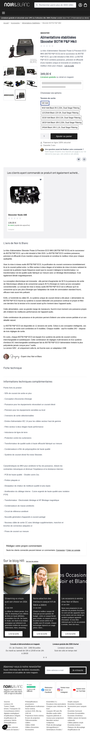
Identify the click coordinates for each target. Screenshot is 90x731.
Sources (7, 702)
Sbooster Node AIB (17, 215)
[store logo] (17, 4)
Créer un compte (73, 550)
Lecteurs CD (8, 704)
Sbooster (45, 33)
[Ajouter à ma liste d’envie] (78, 159)
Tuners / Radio (9, 706)
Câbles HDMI (29, 725)
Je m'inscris (77, 670)
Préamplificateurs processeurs (31, 703)
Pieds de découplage (53, 727)
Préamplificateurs (10, 723)
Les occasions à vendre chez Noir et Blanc (72, 600)
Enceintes (7, 725)
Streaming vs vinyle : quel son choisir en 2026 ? (16, 601)
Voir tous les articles (32, 561)
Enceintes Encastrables (75, 713)
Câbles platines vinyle (74, 723)
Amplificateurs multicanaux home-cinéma (34, 707)
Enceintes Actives (73, 725)
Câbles (27, 723)
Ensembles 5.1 (51, 702)
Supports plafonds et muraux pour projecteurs (54, 719)
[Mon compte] (80, 5)
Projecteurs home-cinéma (34, 716)
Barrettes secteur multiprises (52, 724)
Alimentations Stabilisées (31, 23)
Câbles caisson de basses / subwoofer (76, 719)
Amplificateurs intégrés (12, 716)
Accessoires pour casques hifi (76, 707)
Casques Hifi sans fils (53, 713)
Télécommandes (31, 720)
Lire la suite (69, 66)
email (76, 152)
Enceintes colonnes (11, 727)
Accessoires (15, 23)
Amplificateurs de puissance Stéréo (10, 719)
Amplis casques (72, 702)
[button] (63, 46)
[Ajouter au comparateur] (84, 159)
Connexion (60, 550)
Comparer (11, 229)
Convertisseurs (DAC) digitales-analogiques (12, 712)
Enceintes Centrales (74, 704)
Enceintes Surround (74, 711)
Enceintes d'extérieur (74, 716)
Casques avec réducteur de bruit (54, 710)
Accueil (6, 23)
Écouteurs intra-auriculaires (51, 705)
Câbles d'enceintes (32, 727)
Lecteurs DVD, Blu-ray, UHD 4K (33, 712)
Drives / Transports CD (12, 709)
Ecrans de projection (32, 718)
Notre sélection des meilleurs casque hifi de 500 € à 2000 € (44, 601)
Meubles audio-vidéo (53, 716)
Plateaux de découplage (75, 727)
